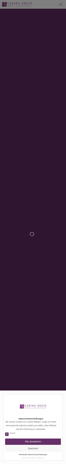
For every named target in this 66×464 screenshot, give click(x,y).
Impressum (40, 458)
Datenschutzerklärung (28, 458)
